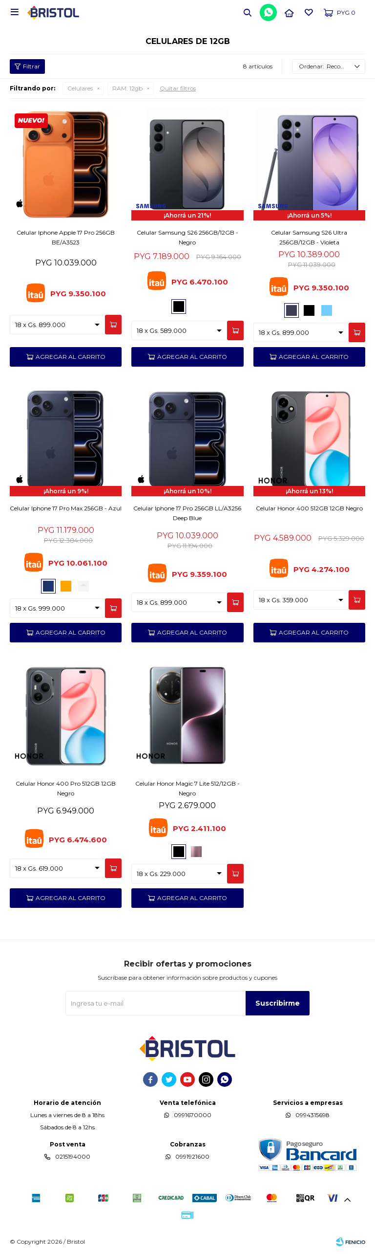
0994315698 (312, 1115)
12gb (127, 88)
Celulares (80, 88)
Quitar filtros (178, 88)
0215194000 (72, 1156)
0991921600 (192, 1156)
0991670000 (192, 1115)
